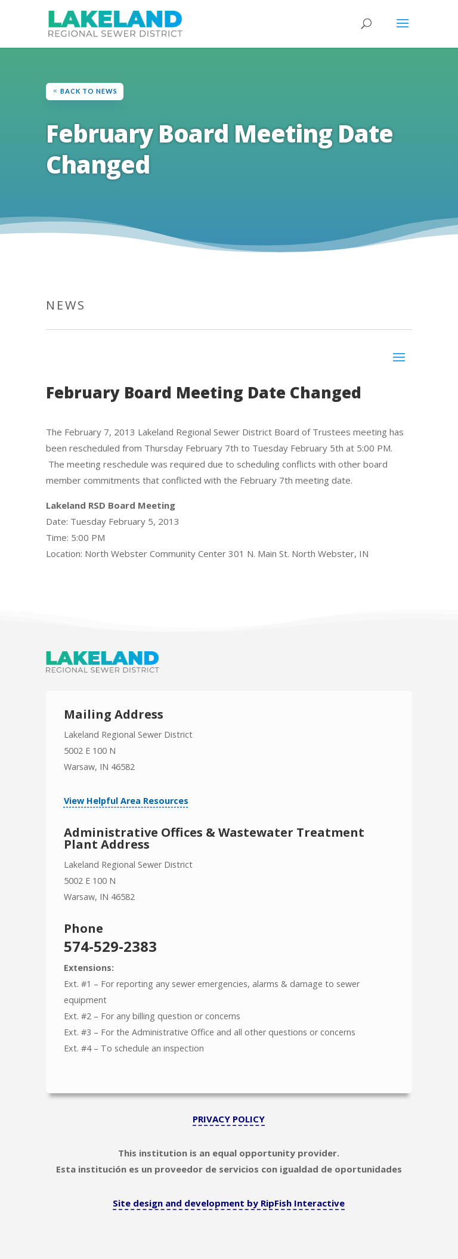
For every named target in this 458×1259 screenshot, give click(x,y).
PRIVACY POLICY (229, 1119)
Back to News (88, 91)
